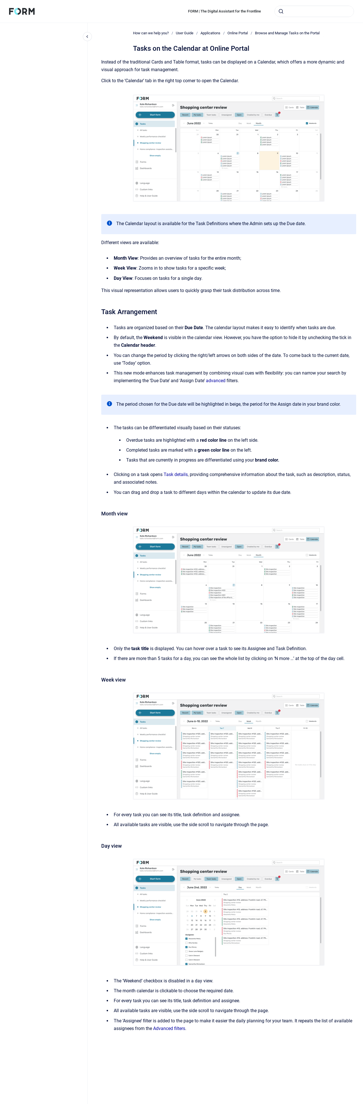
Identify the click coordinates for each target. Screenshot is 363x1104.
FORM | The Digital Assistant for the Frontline (224, 11)
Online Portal (237, 33)
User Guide (184, 33)
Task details (176, 474)
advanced (216, 380)
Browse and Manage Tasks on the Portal (287, 33)
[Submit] (281, 11)
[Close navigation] (87, 36)
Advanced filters (169, 1028)
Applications (210, 33)
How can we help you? (151, 33)
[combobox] (314, 11)
